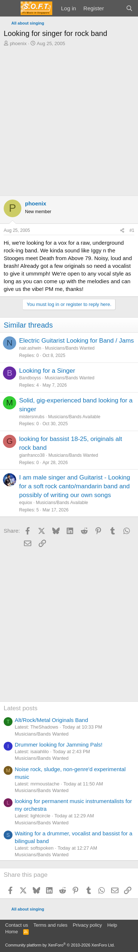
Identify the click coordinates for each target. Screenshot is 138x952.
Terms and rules (50, 925)
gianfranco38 (32, 455)
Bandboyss (30, 377)
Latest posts (21, 708)
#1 (132, 230)
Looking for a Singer (47, 370)
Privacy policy (87, 925)
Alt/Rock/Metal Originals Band (51, 720)
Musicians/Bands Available (74, 416)
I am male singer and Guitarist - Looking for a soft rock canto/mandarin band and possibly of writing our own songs (74, 486)
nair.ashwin (30, 348)
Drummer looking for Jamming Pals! (58, 744)
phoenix (18, 43)
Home (11, 931)
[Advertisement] (69, 119)
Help (112, 925)
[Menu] (10, 8)
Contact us (16, 925)
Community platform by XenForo (60, 945)
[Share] (122, 230)
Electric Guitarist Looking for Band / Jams (76, 340)
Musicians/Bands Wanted (70, 348)
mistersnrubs (32, 416)
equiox (25, 502)
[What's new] (114, 8)
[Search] (129, 8)
